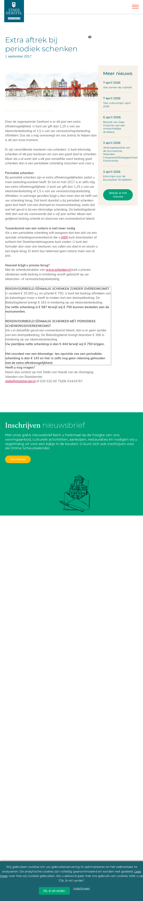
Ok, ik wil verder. (54, 891)
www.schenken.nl (58, 269)
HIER (64, 237)
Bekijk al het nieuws (118, 194)
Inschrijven (18, 459)
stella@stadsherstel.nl (20, 381)
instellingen (81, 888)
